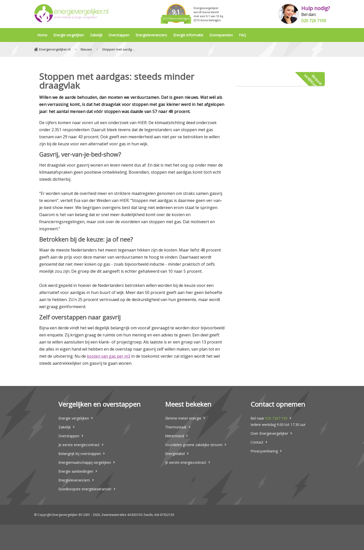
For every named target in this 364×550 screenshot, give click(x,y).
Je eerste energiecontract (79, 444)
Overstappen (118, 35)
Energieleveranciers (151, 35)
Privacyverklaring (264, 451)
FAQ (242, 35)
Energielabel (175, 453)
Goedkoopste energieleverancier (84, 489)
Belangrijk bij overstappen (79, 453)
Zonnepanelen (221, 35)
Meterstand (174, 435)
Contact (257, 442)
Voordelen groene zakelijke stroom (193, 444)
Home (42, 35)
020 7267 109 (276, 418)
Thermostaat (176, 427)
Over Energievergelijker (269, 433)
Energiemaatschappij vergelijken (84, 462)
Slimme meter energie (183, 418)
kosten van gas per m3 (108, 356)
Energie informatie (188, 35)
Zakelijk (96, 35)
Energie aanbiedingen (75, 471)
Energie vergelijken (68, 35)
